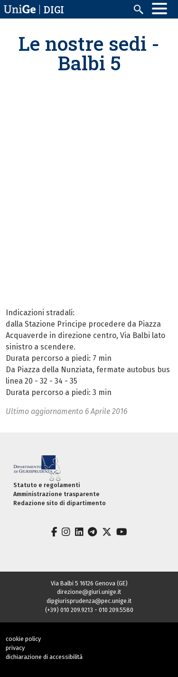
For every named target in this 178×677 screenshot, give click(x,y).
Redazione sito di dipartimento (59, 503)
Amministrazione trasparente (56, 494)
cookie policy (23, 638)
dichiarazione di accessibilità (44, 656)
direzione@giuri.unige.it (89, 591)
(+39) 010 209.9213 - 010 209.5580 (89, 609)
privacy (15, 647)
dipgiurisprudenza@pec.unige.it (89, 600)
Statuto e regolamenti (46, 485)
